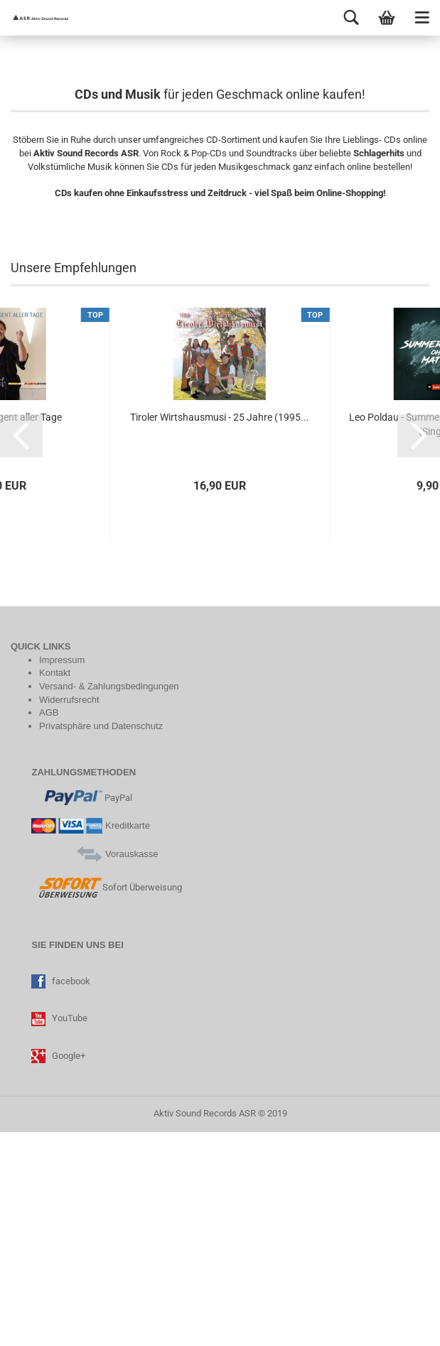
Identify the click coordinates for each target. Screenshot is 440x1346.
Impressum (62, 873)
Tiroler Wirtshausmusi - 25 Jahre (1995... (219, 630)
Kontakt (54, 886)
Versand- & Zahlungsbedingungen (109, 900)
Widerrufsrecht (69, 913)
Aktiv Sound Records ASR (205, 1327)
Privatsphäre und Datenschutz (101, 939)
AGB (48, 926)
